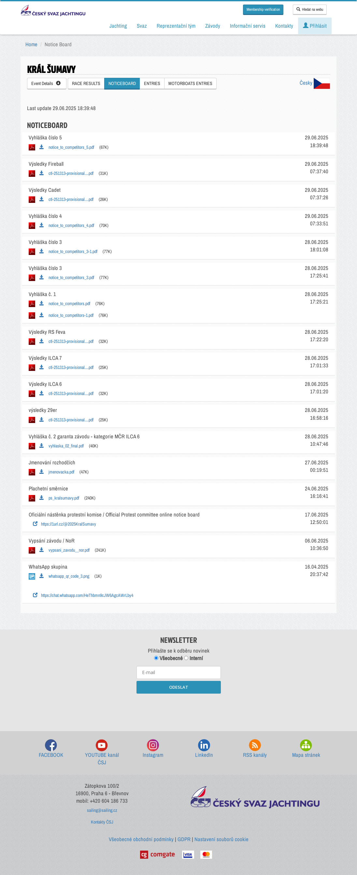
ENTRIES (152, 83)
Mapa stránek (306, 748)
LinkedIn (204, 748)
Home (31, 44)
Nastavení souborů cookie (221, 839)
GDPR (184, 839)
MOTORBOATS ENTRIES (190, 83)
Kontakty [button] (284, 25)
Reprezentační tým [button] (176, 25)
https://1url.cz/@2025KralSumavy (64, 524)
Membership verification (263, 9)
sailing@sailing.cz (102, 810)
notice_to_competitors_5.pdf (66, 147)
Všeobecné (168, 658)
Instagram (153, 748)
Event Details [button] (46, 83)
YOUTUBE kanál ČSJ (102, 752)
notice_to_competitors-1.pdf (66, 315)
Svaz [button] (142, 25)
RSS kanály (255, 748)
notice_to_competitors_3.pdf (66, 277)
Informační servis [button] (247, 25)
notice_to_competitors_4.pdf (66, 225)
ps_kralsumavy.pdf (59, 498)
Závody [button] (212, 25)
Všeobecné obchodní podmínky (141, 839)
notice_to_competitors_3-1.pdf (68, 251)
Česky (315, 82)
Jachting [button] (118, 25)
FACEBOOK (51, 748)
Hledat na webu (309, 9)
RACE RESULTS (86, 83)
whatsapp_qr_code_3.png (64, 576)
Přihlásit (315, 25)
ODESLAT (178, 687)
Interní (193, 658)
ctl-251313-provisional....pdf (66, 173)
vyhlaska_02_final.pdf (61, 446)
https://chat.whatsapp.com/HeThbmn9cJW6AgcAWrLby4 (83, 595)
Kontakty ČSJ (102, 822)
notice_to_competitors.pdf (64, 303)
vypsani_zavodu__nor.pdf (64, 550)
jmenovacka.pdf (56, 472)
